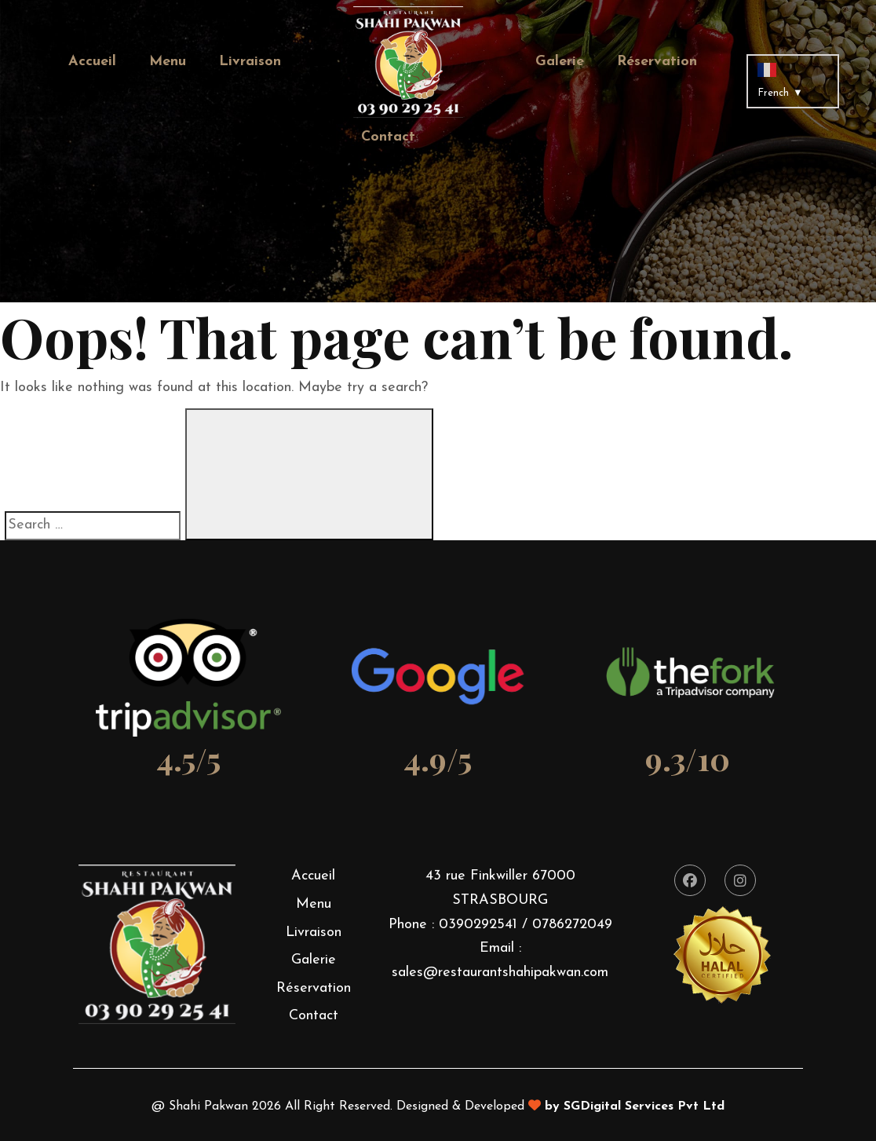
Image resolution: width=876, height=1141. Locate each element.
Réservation (657, 61)
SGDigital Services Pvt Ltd (644, 1106)
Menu (167, 61)
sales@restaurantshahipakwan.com (500, 972)
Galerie (559, 61)
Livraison (250, 61)
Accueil (92, 61)
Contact (388, 137)
